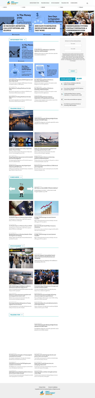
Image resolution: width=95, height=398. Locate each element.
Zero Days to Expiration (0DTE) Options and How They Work (21, 80)
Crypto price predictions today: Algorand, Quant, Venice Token (20, 149)
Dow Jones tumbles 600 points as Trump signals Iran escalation (20, 303)
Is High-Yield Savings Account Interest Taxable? (45, 218)
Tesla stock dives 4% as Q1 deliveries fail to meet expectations (45, 303)
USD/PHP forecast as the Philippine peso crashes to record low (20, 364)
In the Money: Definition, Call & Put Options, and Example (44, 50)
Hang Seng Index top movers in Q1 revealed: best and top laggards (21, 157)
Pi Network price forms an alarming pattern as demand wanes (44, 157)
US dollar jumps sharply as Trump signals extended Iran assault (20, 355)
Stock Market (55, 3)
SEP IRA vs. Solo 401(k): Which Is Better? (46, 188)
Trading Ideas (45, 3)
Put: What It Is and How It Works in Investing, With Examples (43, 80)
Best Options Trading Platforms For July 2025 (20, 89)
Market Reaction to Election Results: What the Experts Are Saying (20, 235)
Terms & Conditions (52, 387)
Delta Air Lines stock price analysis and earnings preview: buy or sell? (45, 149)
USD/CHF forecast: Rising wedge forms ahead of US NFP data (46, 119)
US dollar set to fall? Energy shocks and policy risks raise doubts (45, 355)
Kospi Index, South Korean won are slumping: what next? (43, 364)
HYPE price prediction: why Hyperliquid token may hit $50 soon (20, 166)
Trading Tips (65, 3)
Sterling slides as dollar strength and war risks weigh (45, 372)
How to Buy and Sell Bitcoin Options (72, 99)
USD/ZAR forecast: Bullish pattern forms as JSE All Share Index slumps (21, 372)
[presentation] (72, 65)
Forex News (74, 3)
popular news (67, 79)
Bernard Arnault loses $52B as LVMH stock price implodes (46, 166)
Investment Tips (34, 3)
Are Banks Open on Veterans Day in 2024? (20, 217)
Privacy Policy (42, 387)
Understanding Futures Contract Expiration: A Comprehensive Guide (44, 97)
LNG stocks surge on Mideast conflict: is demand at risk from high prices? (20, 286)
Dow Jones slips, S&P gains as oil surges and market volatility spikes (46, 286)
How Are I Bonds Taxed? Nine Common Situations (45, 226)
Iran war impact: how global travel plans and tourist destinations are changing (44, 257)
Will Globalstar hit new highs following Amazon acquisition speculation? (45, 295)
